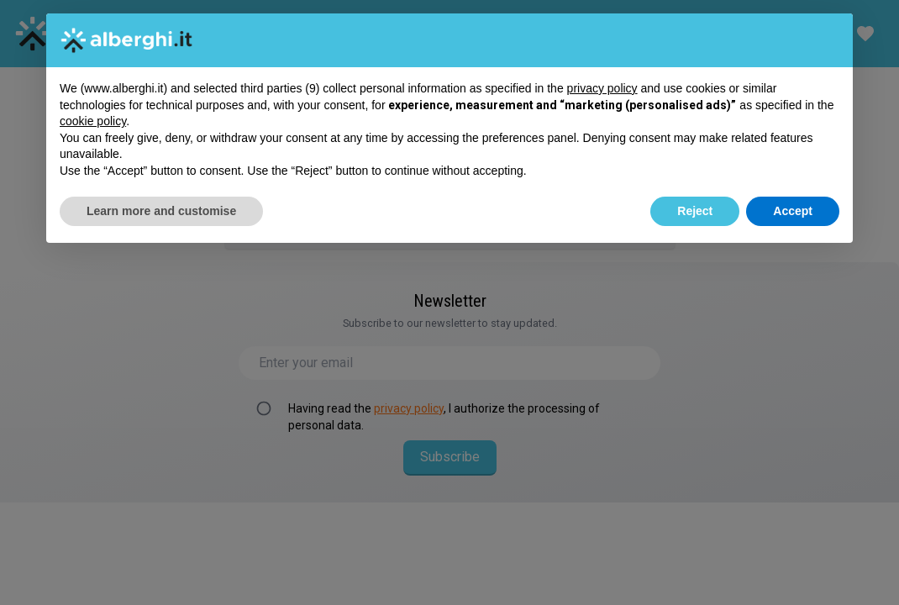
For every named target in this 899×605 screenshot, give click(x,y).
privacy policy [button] (602, 88)
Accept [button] (792, 211)
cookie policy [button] (93, 121)
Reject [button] (694, 211)
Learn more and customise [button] (161, 211)
